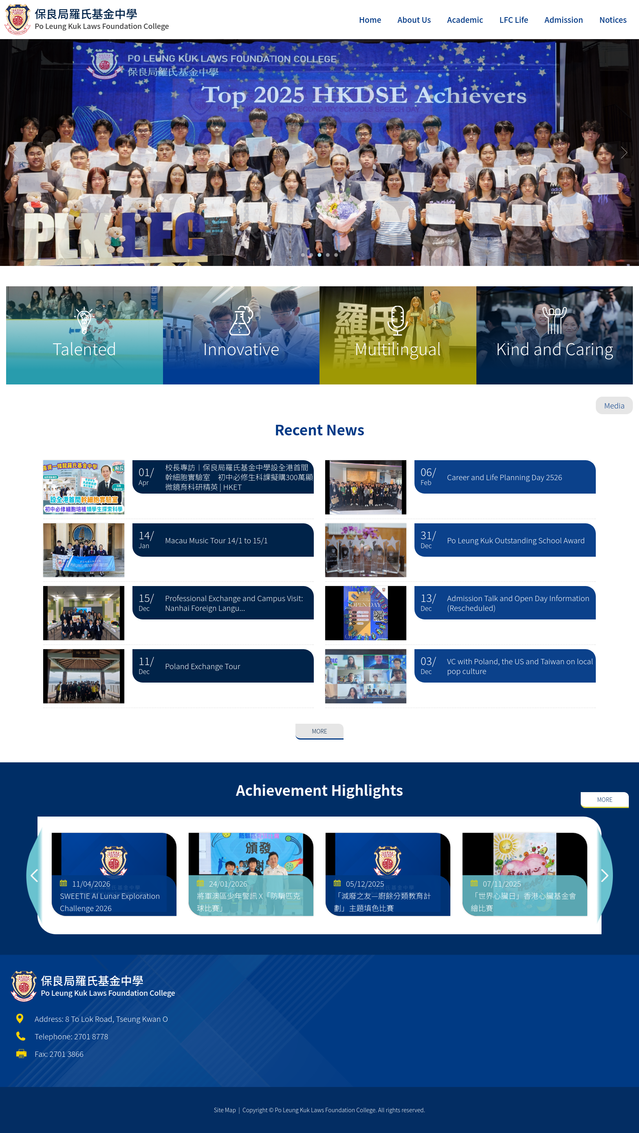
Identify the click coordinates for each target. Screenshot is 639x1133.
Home (370, 19)
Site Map (225, 1110)
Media (614, 405)
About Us (414, 19)
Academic (465, 19)
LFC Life (514, 19)
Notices (613, 19)
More (319, 712)
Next (605, 875)
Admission (563, 19)
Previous (34, 875)
